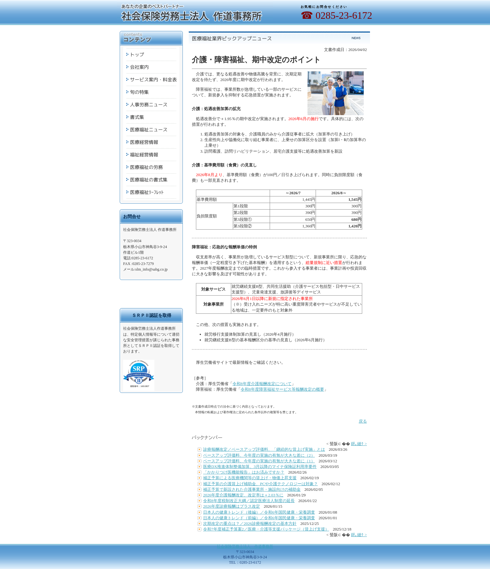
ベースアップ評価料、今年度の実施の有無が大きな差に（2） (259, 455)
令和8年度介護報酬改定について (262, 383)
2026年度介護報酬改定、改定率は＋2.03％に (243, 495)
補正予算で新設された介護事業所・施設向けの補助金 (252, 489)
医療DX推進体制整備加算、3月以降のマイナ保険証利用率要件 (260, 466)
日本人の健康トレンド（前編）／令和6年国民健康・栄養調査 (259, 518)
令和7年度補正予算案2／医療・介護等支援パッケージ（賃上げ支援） (266, 529)
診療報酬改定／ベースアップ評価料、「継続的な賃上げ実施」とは (264, 449)
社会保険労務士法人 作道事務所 (245, 546)
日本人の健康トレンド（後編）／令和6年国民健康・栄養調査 (259, 512)
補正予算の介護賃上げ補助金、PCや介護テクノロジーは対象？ (260, 483)
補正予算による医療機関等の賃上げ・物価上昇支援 (250, 477)
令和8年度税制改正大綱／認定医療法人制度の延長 (249, 500)
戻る (363, 421)
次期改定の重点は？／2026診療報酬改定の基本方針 (250, 523)
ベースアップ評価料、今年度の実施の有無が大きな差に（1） (259, 461)
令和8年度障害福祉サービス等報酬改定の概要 (282, 389)
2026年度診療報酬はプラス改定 (231, 506)
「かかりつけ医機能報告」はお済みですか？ (243, 472)
